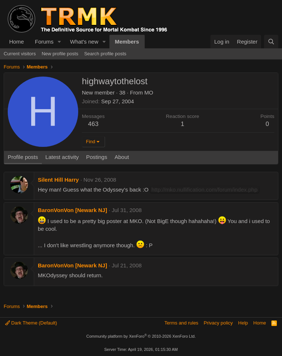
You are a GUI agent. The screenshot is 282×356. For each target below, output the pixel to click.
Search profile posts (105, 53)
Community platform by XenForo (141, 336)
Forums (44, 41)
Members (127, 41)
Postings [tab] (96, 157)
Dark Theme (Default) (31, 323)
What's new (84, 41)
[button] (59, 41)
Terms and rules (181, 323)
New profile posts (59, 53)
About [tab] (122, 157)
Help (243, 323)
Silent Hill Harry (58, 180)
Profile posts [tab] (23, 157)
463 (93, 123)
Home (16, 41)
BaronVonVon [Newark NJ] (72, 210)
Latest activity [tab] (62, 157)
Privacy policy (218, 323)
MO (148, 92)
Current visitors (20, 53)
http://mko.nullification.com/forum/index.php (204, 189)
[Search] (271, 41)
